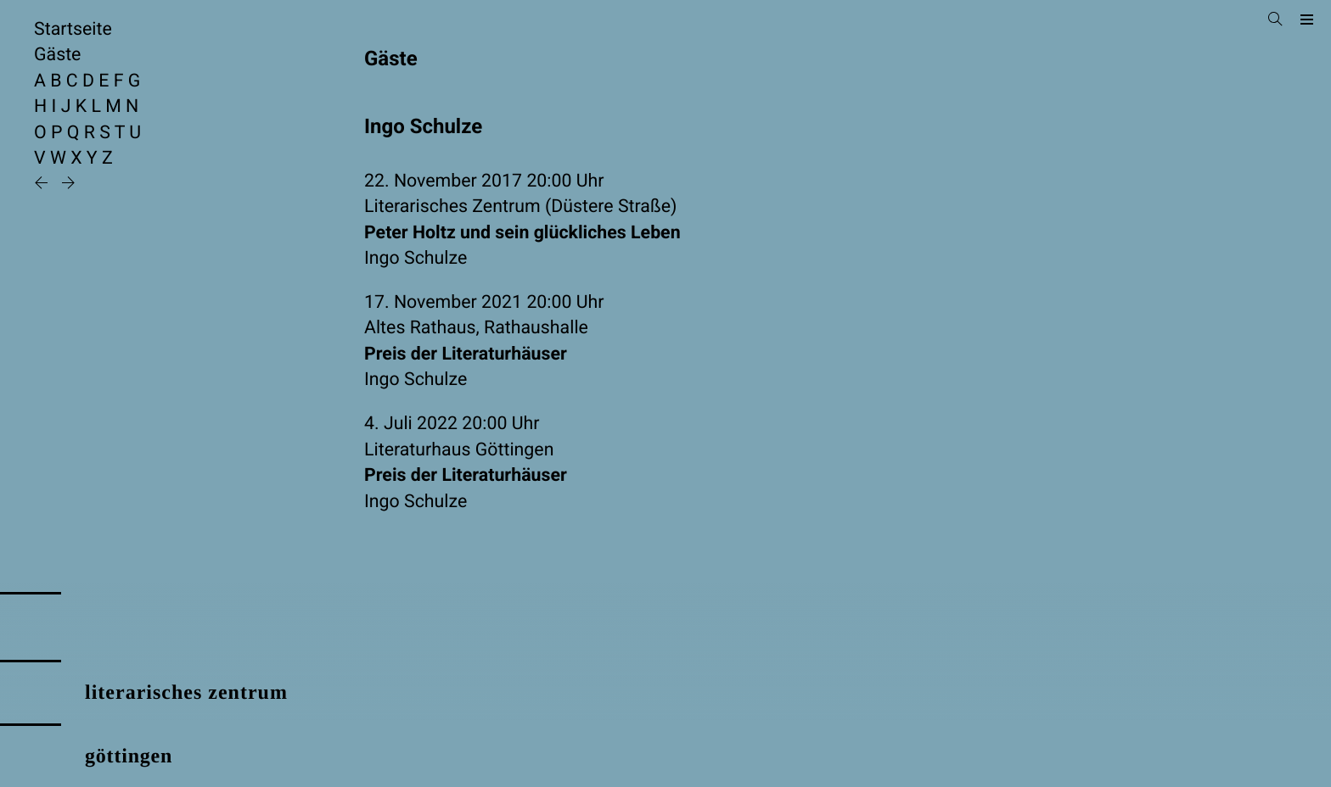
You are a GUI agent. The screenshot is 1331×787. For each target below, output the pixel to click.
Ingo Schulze (415, 258)
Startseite (73, 29)
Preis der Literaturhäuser (465, 354)
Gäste (57, 54)
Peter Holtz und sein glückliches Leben (522, 232)
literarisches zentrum (186, 693)
